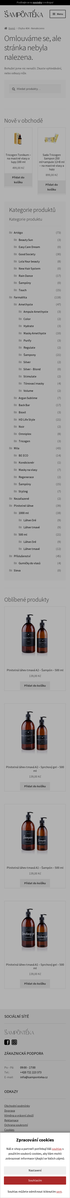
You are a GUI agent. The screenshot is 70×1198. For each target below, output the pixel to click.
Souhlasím (35, 1180)
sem (59, 1191)
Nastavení (35, 1170)
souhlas (57, 1149)
